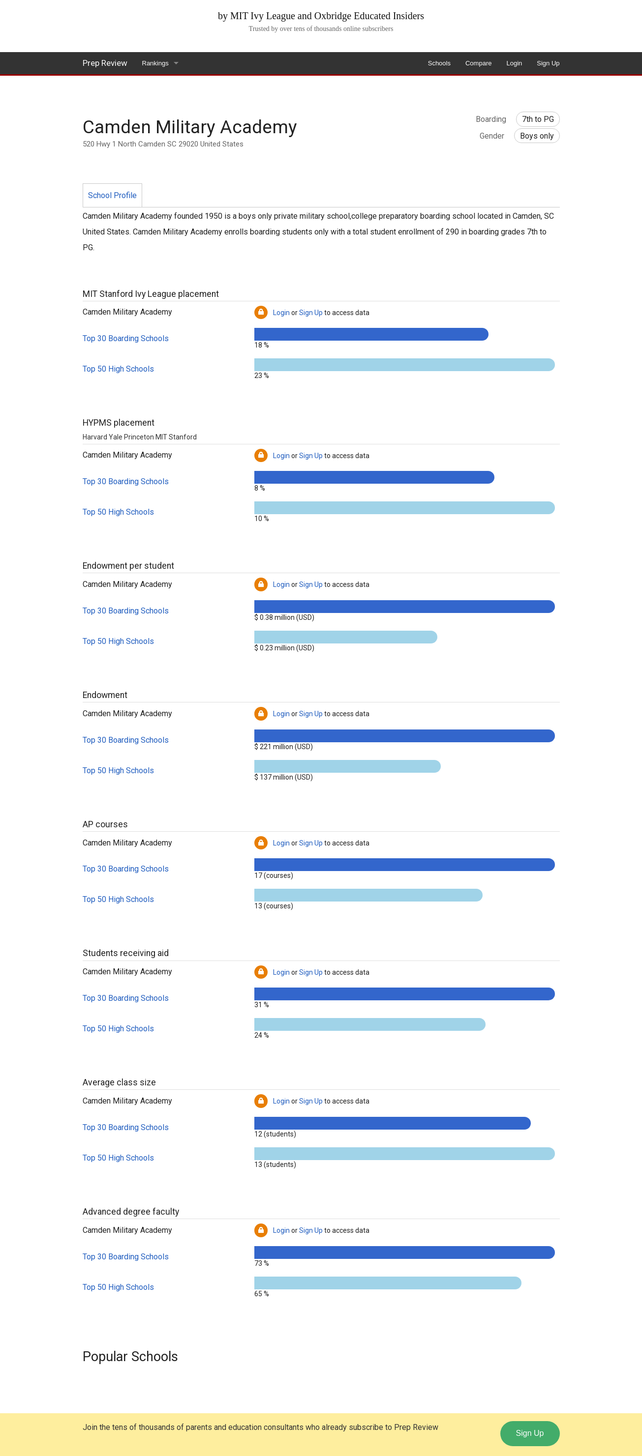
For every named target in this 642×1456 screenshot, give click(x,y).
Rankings (155, 63)
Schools (439, 63)
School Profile (112, 195)
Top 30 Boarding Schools (126, 338)
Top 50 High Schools (118, 369)
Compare (478, 63)
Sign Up (548, 63)
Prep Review (105, 63)
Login (514, 63)
